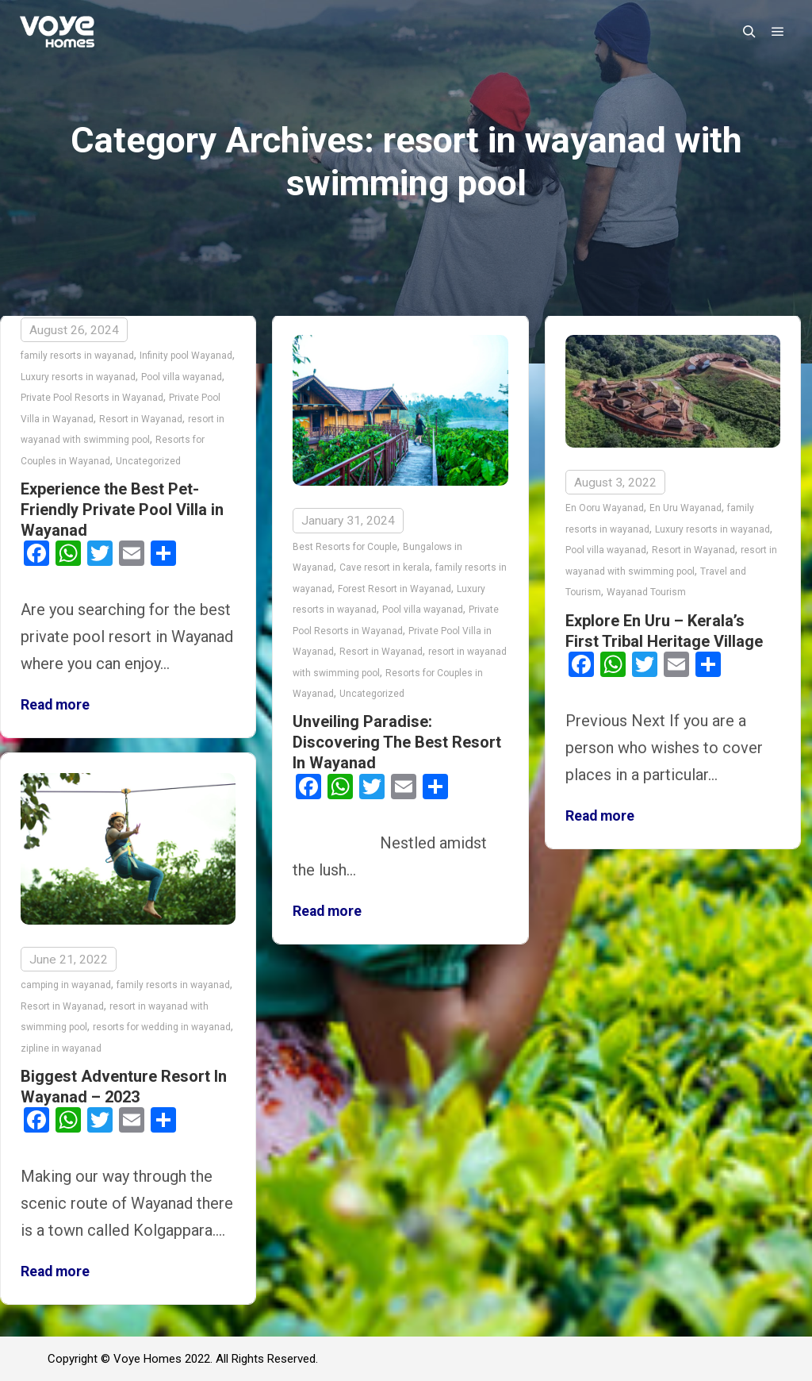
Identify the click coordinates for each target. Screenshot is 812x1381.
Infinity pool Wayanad (186, 355)
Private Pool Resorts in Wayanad (92, 397)
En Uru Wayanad (685, 508)
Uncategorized (148, 461)
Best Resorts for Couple (345, 546)
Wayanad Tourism (646, 592)
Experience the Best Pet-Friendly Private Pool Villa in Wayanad (122, 509)
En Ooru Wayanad (604, 508)
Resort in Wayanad (140, 419)
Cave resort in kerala (384, 567)
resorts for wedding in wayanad (162, 1027)
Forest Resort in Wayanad (394, 588)
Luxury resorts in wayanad (78, 377)
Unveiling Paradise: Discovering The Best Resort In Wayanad (397, 742)
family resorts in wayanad (77, 355)
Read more (55, 705)
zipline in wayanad (61, 1047)
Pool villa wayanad (181, 377)
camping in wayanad (66, 985)
